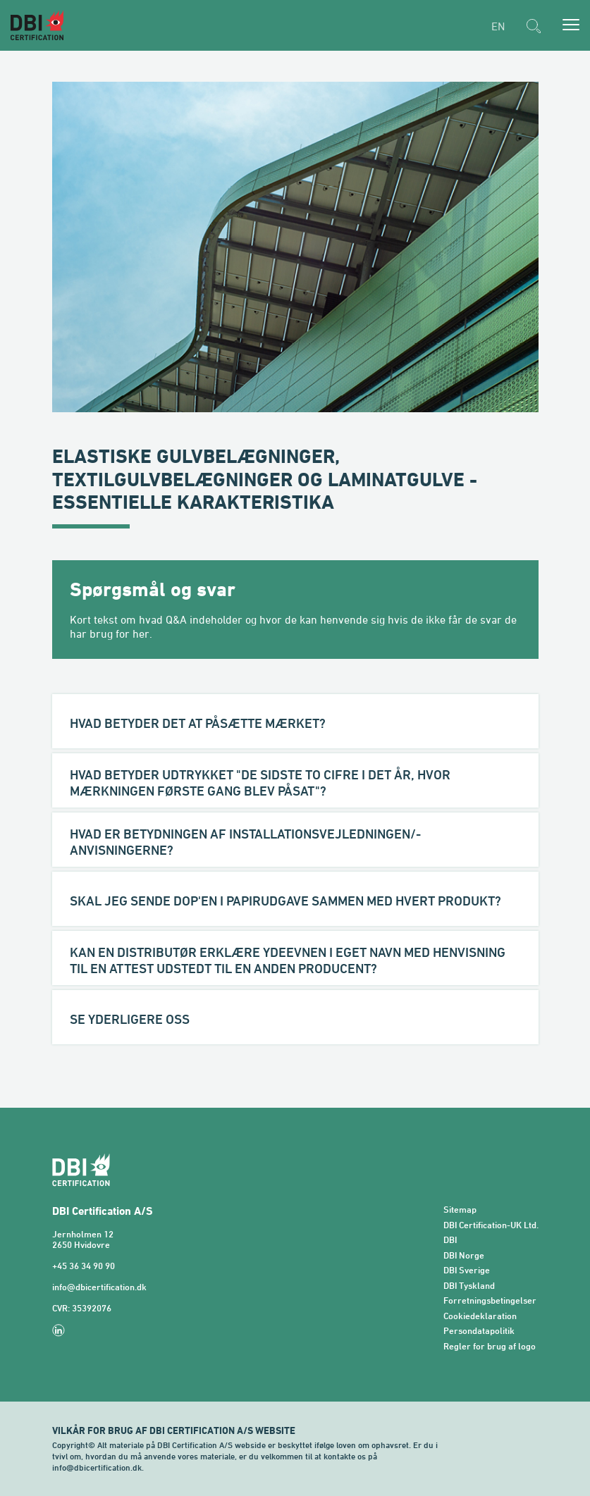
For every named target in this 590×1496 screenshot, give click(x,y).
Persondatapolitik (479, 1330)
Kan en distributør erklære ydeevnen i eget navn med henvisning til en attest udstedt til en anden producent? (287, 960)
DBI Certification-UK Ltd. (491, 1225)
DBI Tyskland (469, 1285)
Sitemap (460, 1209)
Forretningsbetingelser (489, 1300)
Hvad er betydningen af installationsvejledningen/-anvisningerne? (245, 842)
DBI (450, 1240)
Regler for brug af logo (489, 1346)
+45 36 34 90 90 (83, 1266)
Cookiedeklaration (480, 1316)
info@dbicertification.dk (99, 1287)
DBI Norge (463, 1255)
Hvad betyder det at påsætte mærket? (198, 723)
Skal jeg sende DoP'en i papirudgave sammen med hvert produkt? (285, 900)
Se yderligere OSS (130, 1019)
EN (498, 26)
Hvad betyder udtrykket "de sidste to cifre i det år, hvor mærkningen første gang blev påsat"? (260, 782)
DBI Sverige (466, 1270)
